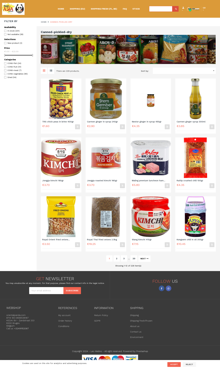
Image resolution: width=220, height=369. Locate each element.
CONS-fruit (14, 67)
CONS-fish (14, 63)
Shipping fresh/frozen (141, 322)
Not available (15, 34)
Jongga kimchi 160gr (53, 181)
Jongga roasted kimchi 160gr (102, 181)
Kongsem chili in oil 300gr (190, 240)
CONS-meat (14, 70)
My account (64, 316)
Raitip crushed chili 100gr (190, 181)
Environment (136, 338)
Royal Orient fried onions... (56, 240)
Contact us (135, 332)
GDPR (97, 322)
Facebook (161, 289)
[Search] (160, 9)
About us (134, 327)
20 (134, 259)
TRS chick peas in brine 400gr (58, 122)
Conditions (63, 327)
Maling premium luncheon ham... (148, 181)
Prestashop (142, 352)
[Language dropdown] (204, 8)
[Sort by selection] (184, 71)
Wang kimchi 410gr (142, 240)
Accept (174, 364)
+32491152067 (21, 329)
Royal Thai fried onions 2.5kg (102, 240)
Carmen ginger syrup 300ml (191, 122)
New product (14, 43)
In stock (13, 31)
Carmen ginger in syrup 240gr (102, 122)
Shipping (134, 316)
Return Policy (101, 316)
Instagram (168, 289)
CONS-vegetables (17, 74)
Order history (65, 322)
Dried (11, 77)
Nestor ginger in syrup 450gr (146, 122)
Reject (189, 364)
